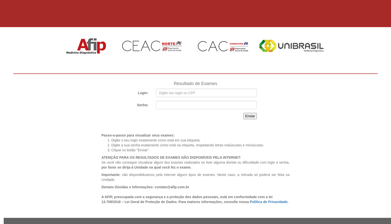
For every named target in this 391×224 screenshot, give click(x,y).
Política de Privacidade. (269, 202)
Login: (143, 93)
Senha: (142, 105)
